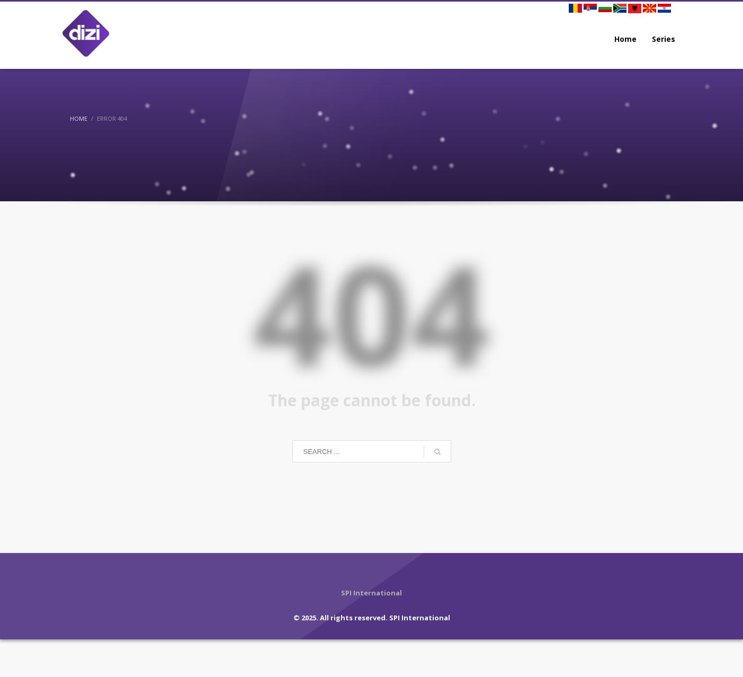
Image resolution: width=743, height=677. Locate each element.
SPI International (419, 617)
